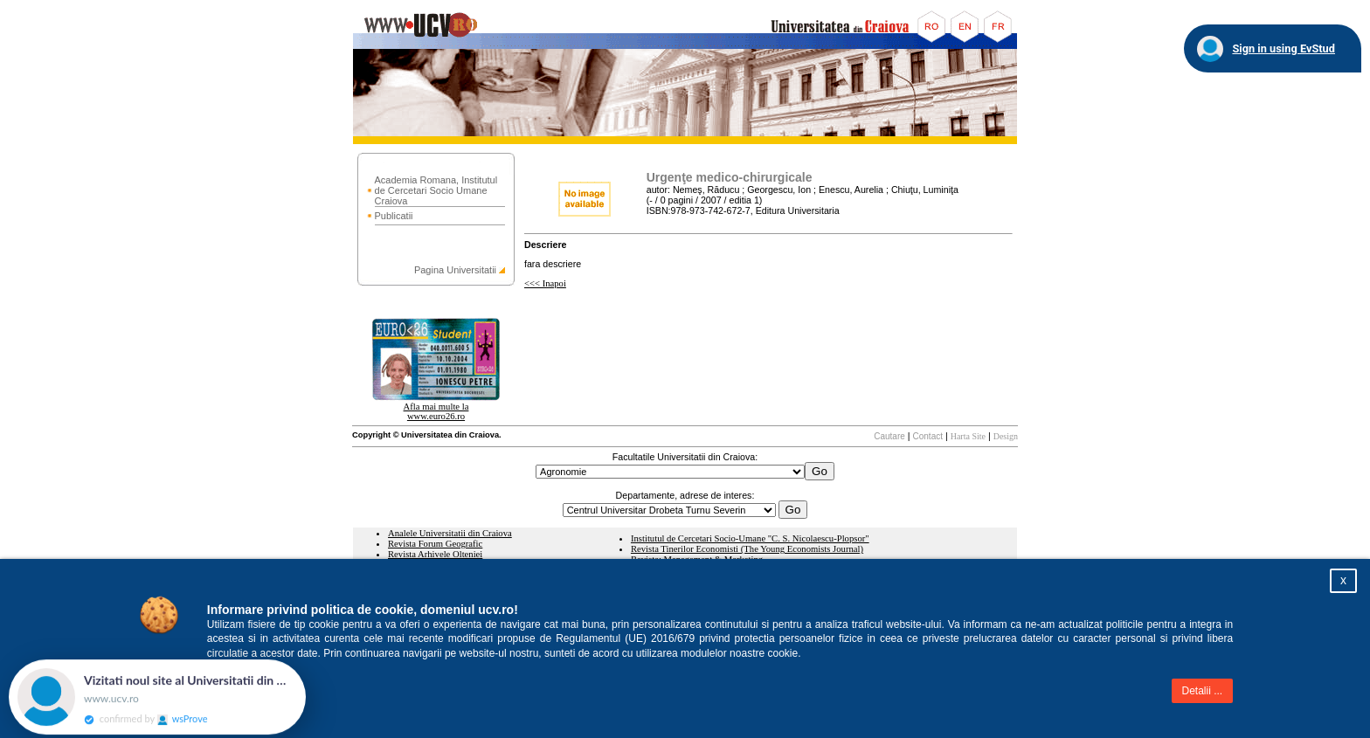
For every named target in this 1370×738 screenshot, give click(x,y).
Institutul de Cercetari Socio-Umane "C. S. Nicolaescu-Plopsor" (750, 538)
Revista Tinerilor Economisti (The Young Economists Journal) (747, 549)
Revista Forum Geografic (435, 543)
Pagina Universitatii (455, 270)
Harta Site (968, 436)
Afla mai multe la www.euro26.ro (436, 411)
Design (1005, 436)
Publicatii (394, 215)
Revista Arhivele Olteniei (435, 554)
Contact (928, 436)
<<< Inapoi (545, 283)
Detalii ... (1202, 691)
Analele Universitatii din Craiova (450, 533)
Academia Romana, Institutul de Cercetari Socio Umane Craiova (436, 190)
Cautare (889, 436)
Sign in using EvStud (1283, 48)
